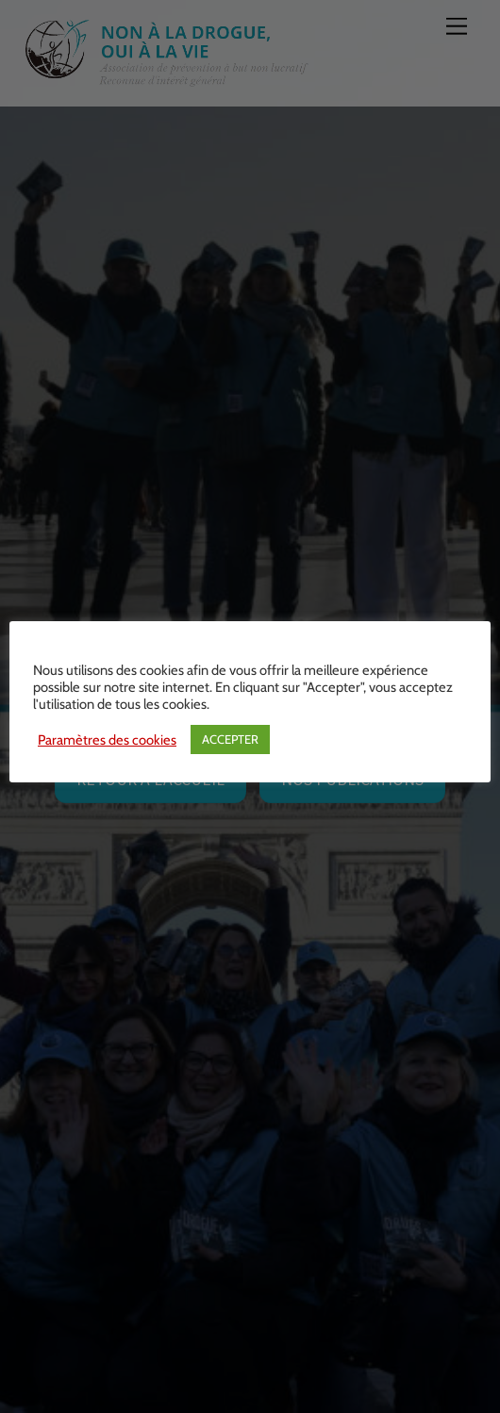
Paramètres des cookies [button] (107, 739)
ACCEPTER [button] (230, 739)
